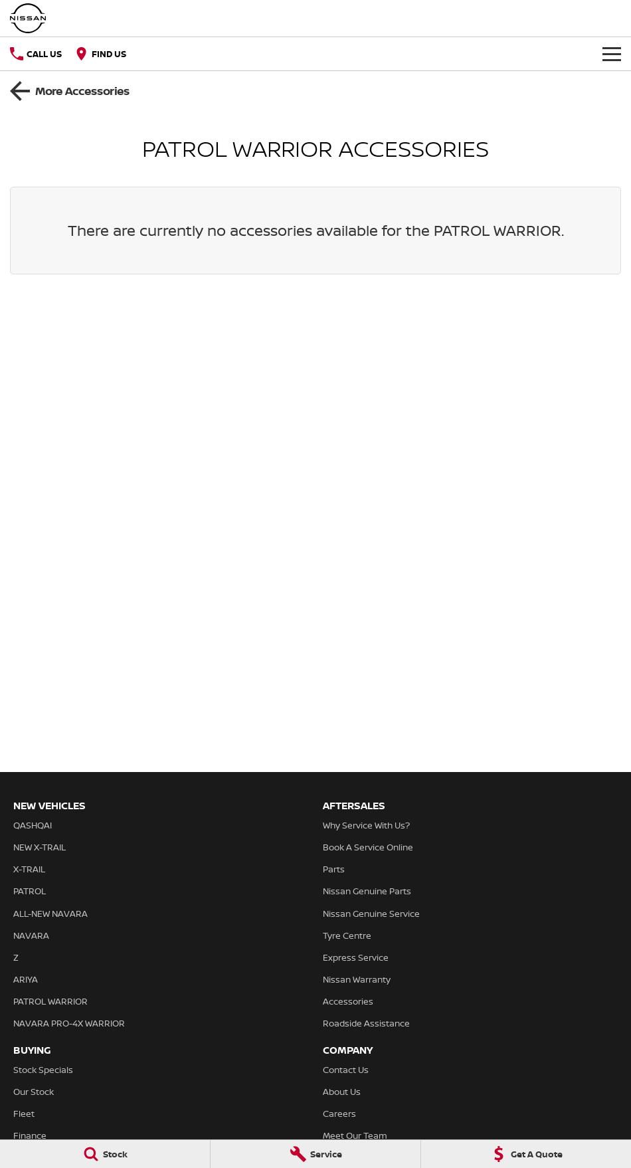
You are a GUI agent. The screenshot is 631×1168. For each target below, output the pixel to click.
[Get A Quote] (526, 1154)
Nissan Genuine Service (371, 914)
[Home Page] (28, 18)
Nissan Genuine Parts (367, 891)
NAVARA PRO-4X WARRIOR (69, 1023)
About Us (342, 1092)
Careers (339, 1113)
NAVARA (31, 935)
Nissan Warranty (357, 979)
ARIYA (25, 979)
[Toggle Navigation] (611, 53)
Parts (334, 869)
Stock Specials (43, 1070)
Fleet (24, 1113)
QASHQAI (32, 825)
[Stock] (105, 1154)
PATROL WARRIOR (50, 1001)
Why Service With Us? (366, 825)
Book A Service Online (368, 847)
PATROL (29, 891)
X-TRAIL (29, 869)
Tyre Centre (347, 935)
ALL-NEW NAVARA (50, 914)
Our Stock (33, 1092)
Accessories (348, 1001)
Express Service (356, 957)
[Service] (315, 1154)
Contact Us (346, 1070)
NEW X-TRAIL (39, 847)
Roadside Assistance (366, 1023)
